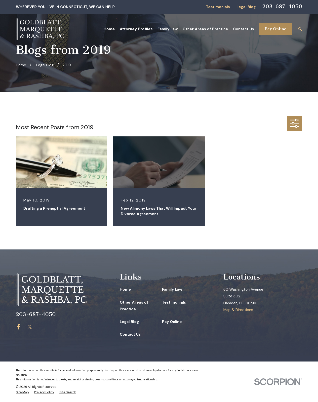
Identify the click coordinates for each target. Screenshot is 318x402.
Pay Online (275, 29)
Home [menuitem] (109, 29)
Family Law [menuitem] (168, 29)
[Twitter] (29, 326)
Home (125, 289)
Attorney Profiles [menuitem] (136, 29)
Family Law (172, 289)
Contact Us (130, 334)
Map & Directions (238, 309)
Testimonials (218, 6)
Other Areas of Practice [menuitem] (205, 29)
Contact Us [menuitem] (243, 29)
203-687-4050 (282, 6)
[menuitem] (22, 392)
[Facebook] (18, 326)
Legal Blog (246, 6)
